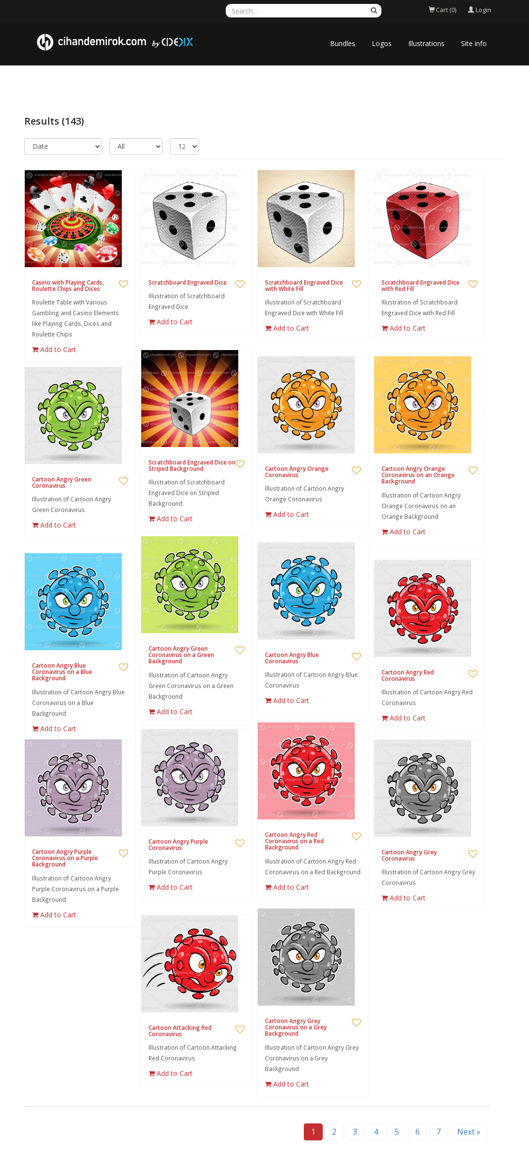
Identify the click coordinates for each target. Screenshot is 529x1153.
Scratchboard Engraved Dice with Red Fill (420, 285)
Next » (468, 1131)
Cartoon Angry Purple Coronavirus (178, 844)
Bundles (342, 43)
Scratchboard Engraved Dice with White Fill (304, 285)
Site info (474, 43)
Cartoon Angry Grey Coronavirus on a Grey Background (296, 1027)
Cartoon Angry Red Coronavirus (407, 675)
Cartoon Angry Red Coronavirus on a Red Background (294, 841)
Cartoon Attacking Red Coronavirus (180, 1031)
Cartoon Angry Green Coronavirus (61, 482)
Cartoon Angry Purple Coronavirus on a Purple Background (65, 858)
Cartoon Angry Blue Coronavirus (292, 658)
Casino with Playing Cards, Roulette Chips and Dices (68, 285)
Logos (382, 43)
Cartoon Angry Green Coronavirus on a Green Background (181, 654)
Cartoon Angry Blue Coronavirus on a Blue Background (62, 671)
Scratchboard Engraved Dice (188, 282)
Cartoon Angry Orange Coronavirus (297, 471)
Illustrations (426, 43)
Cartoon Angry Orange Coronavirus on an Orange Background (418, 474)
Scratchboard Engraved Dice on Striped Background (192, 465)
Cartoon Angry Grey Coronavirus (409, 855)
